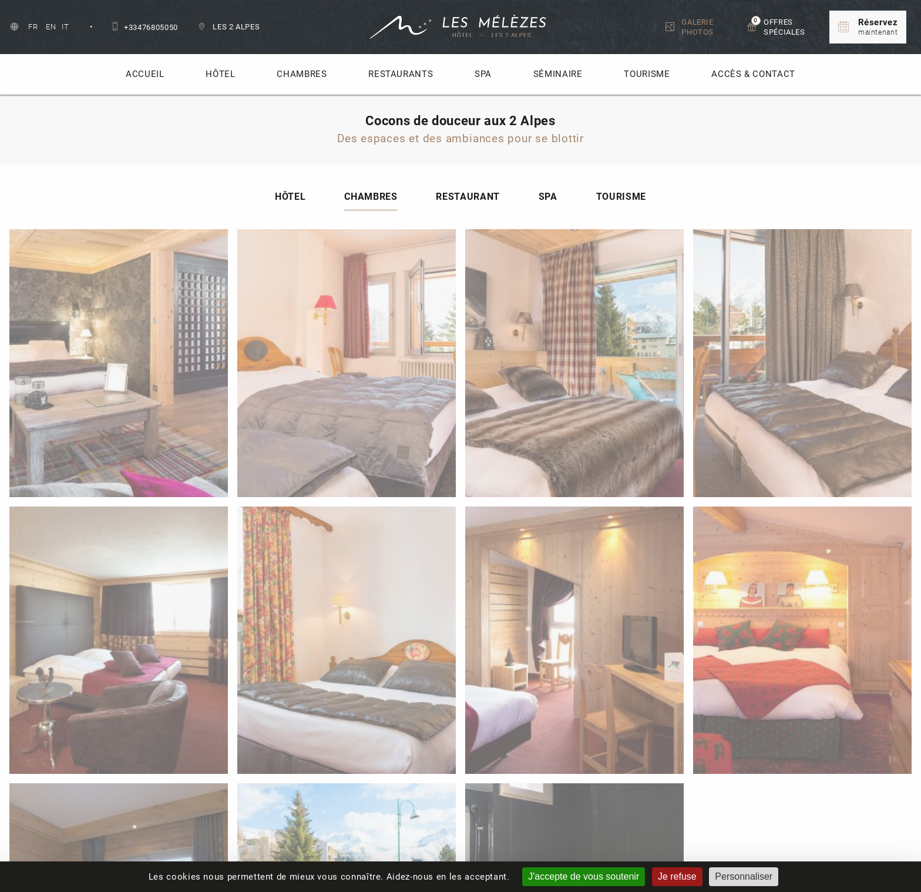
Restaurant (467, 215)
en (52, 26)
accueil (145, 74)
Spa (483, 74)
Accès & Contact (753, 74)
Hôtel (220, 74)
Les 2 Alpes (229, 26)
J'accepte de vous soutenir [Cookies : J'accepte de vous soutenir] (583, 876)
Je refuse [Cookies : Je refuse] (677, 876)
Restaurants (400, 74)
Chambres (302, 74)
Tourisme (647, 74)
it (65, 26)
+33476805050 (145, 27)
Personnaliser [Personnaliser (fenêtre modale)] (743, 876)
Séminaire (558, 74)
